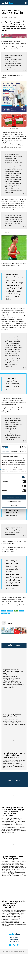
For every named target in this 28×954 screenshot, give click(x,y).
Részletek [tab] (14, 451)
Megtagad (14, 505)
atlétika (10, 610)
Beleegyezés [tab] (5, 451)
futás (21, 610)
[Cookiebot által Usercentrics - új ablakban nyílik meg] (20, 447)
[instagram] (18, 945)
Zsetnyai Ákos (5, 613)
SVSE (16, 610)
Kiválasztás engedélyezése (14, 501)
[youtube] (10, 945)
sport (3, 610)
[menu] (26, 3)
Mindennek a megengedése (14, 497)
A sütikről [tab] (23, 451)
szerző (9, 621)
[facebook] (14, 945)
